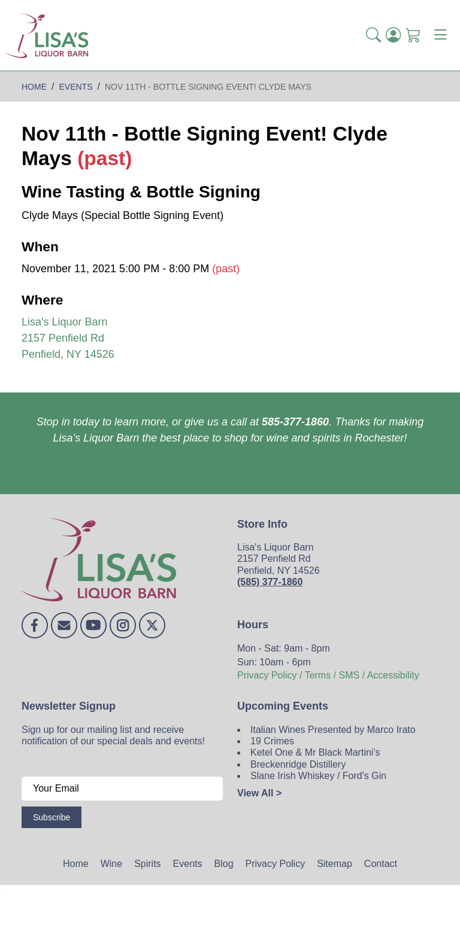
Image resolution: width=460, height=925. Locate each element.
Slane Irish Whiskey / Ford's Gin (318, 776)
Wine (111, 864)
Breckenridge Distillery (298, 764)
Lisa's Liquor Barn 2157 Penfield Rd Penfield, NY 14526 (68, 338)
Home (76, 864)
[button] (373, 35)
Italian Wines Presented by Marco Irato (333, 730)
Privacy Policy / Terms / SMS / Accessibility (328, 675)
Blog (224, 864)
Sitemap (334, 864)
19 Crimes (272, 741)
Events (187, 864)
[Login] (393, 35)
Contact (380, 864)
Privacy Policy (275, 864)
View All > (259, 793)
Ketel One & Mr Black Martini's (315, 752)
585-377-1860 (295, 422)
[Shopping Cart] (412, 35)
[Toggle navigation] (440, 35)
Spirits (147, 864)
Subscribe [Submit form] (51, 817)
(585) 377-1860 (269, 582)
